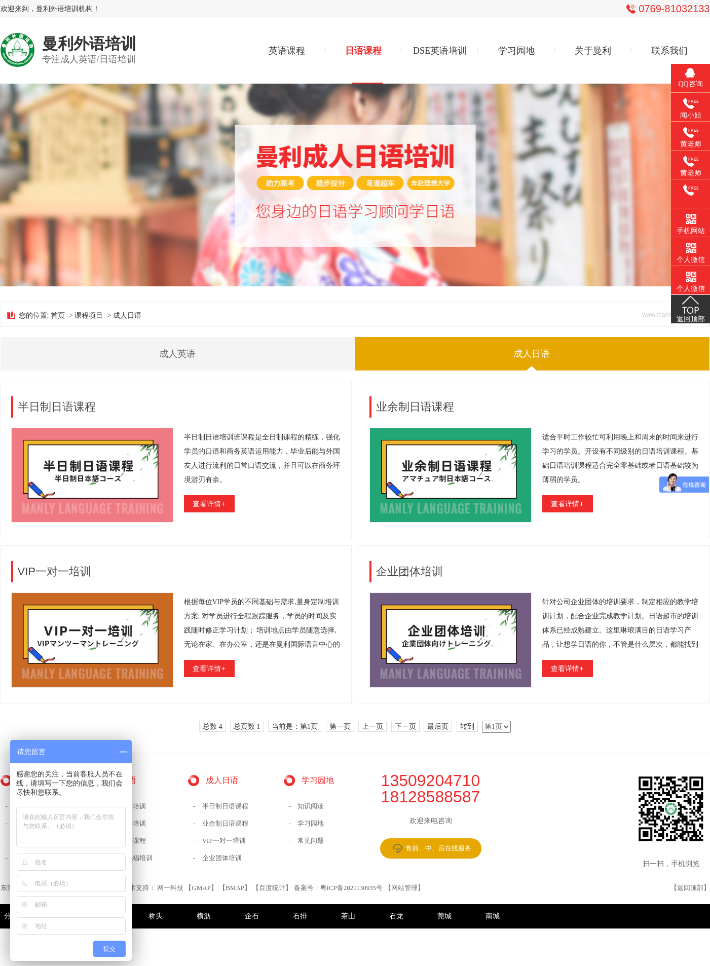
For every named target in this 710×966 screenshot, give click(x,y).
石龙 (396, 916)
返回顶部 (690, 887)
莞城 (444, 916)
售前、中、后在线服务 (438, 848)
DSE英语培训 (440, 51)
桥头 (155, 916)
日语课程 (363, 51)
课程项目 (88, 315)
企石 (252, 916)
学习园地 (516, 51)
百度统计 (272, 887)
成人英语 (177, 354)
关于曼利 (593, 51)
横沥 (204, 916)
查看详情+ (209, 504)
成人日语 (531, 354)
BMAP (235, 887)
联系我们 (669, 51)
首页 (58, 315)
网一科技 (170, 887)
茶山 (348, 916)
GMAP (201, 887)
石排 (300, 916)
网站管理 (404, 887)
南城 (492, 916)
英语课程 (287, 51)
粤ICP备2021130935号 (351, 887)
